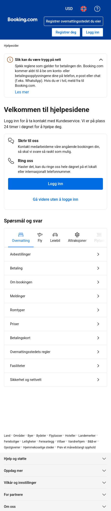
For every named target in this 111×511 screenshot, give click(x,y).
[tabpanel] (55, 317)
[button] (55, 60)
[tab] (21, 237)
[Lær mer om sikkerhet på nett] (22, 92)
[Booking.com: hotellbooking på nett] (22, 19)
